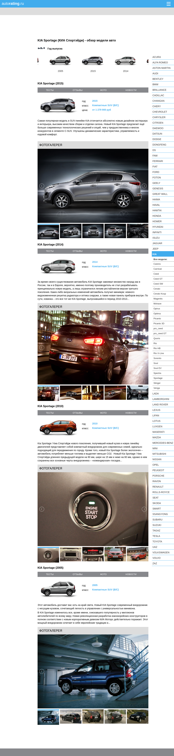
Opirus (157, 308)
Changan (158, 100)
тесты (50, 90)
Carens (157, 264)
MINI (155, 448)
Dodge (156, 139)
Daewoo (157, 128)
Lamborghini (160, 399)
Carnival (158, 269)
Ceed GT (158, 279)
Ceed (156, 274)
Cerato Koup (160, 293)
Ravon (156, 481)
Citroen (157, 122)
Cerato (157, 288)
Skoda (156, 503)
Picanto (157, 318)
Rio (155, 343)
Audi (155, 73)
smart (156, 508)
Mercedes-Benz (162, 443)
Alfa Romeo (160, 62)
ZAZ (154, 563)
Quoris (157, 338)
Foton (156, 177)
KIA (154, 254)
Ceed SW (158, 283)
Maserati (158, 432)
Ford (155, 172)
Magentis (158, 298)
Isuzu (156, 237)
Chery (156, 106)
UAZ (154, 547)
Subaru (157, 519)
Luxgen (157, 426)
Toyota (157, 541)
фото (103, 90)
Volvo (156, 558)
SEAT (155, 497)
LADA (155, 393)
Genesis (157, 188)
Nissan (156, 459)
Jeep (155, 248)
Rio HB (157, 348)
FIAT (154, 166)
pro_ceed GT (160, 333)
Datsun (157, 133)
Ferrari (157, 161)
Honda (156, 216)
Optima (157, 313)
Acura (156, 57)
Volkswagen (160, 552)
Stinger (157, 383)
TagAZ (156, 530)
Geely (156, 183)
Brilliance (159, 90)
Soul (156, 363)
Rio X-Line (159, 353)
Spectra (157, 373)
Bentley (157, 79)
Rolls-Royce (161, 492)
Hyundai (157, 226)
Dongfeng (159, 144)
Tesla (156, 536)
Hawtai (157, 210)
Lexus (156, 410)
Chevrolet (159, 111)
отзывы (77, 90)
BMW (155, 84)
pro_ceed (158, 328)
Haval (156, 205)
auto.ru (13, 3)
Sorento (157, 358)
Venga (157, 388)
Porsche (158, 475)
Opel (155, 464)
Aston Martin (161, 68)
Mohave (157, 303)
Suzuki (156, 525)
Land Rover (160, 404)
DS (154, 150)
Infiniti (157, 232)
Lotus (156, 421)
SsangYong (160, 514)
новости (131, 90)
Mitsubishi (159, 453)
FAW (155, 155)
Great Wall (160, 194)
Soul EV (158, 368)
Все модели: (160, 259)
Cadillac (158, 95)
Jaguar (157, 243)
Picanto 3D (159, 323)
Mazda (156, 437)
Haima (156, 199)
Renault (157, 486)
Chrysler (158, 117)
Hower (157, 221)
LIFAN (155, 415)
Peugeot (158, 470)
